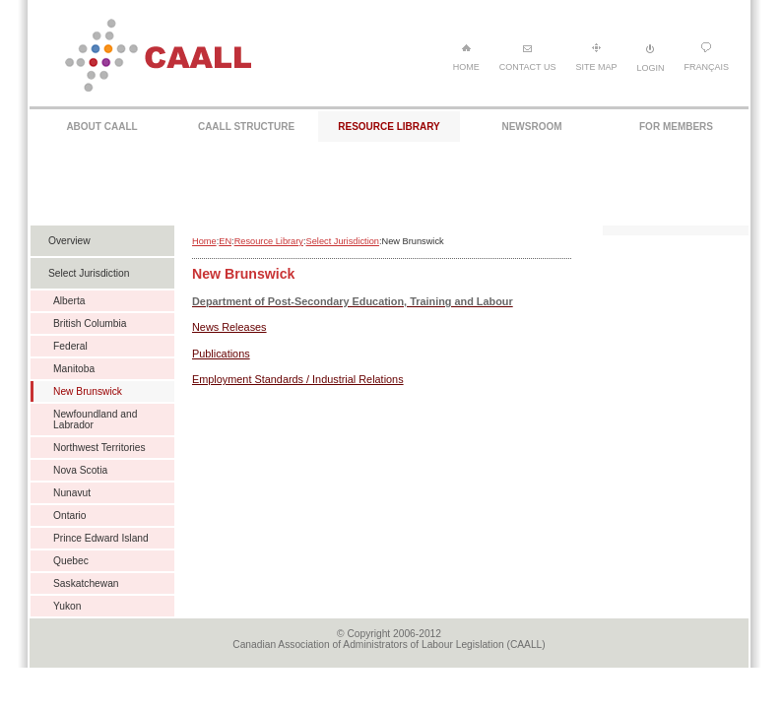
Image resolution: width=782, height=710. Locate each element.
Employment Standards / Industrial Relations (298, 379)
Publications (221, 353)
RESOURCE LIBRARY (389, 126)
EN (225, 241)
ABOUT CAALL (101, 126)
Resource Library (268, 241)
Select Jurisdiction (342, 241)
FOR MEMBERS (676, 126)
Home (466, 57)
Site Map (596, 57)
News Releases (229, 327)
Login (650, 57)
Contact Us (527, 57)
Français (706, 57)
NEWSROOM (531, 126)
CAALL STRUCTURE (246, 126)
